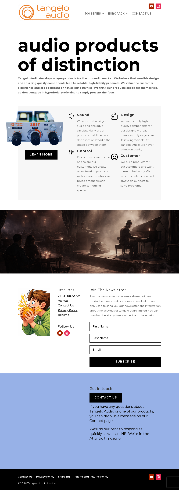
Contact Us (66, 305)
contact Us (141, 13)
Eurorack (116, 13)
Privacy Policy (67, 310)
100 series (93, 13)
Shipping (64, 477)
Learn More (41, 154)
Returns (63, 315)
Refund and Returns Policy (91, 477)
